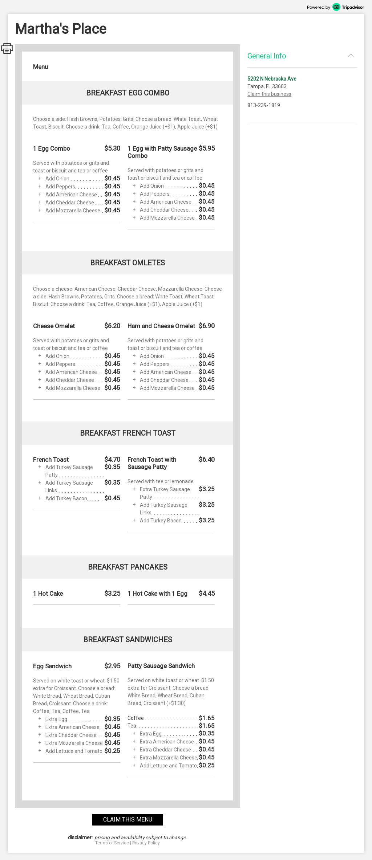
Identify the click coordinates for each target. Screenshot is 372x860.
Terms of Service (112, 842)
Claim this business (269, 94)
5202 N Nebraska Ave (271, 79)
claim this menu (127, 819)
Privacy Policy (146, 842)
